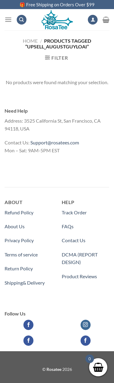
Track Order (74, 212)
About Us (15, 226)
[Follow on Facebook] (28, 325)
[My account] (93, 20)
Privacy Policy (19, 240)
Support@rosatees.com (54, 142)
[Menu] (8, 19)
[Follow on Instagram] (86, 325)
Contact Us (73, 240)
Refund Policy (19, 212)
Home (30, 41)
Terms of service (21, 254)
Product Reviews (79, 276)
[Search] (21, 20)
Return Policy (19, 268)
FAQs (68, 226)
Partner (70, 290)
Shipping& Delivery (25, 283)
